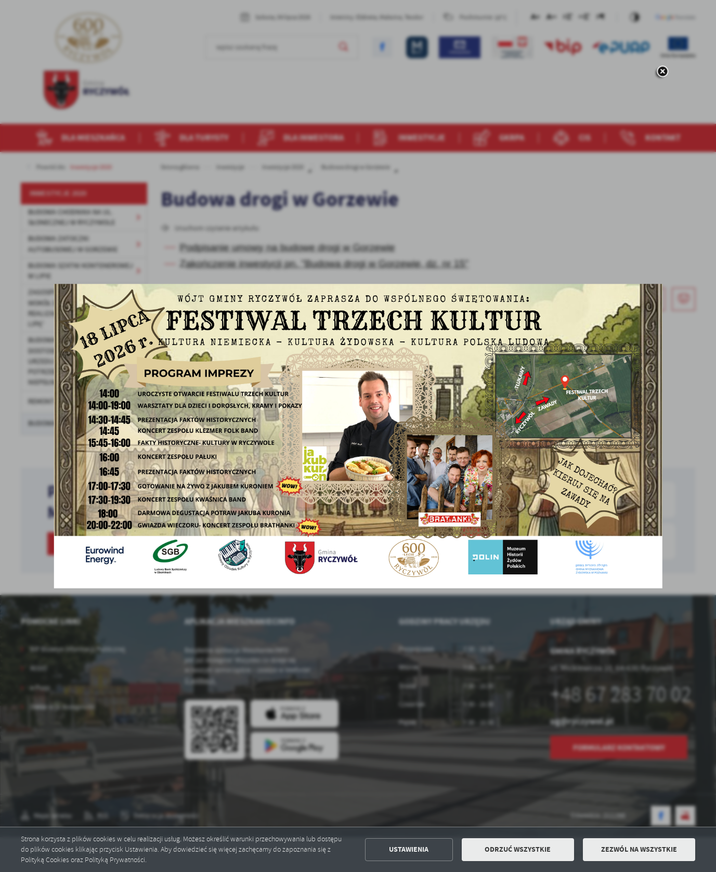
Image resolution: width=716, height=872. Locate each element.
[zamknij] (662, 72)
